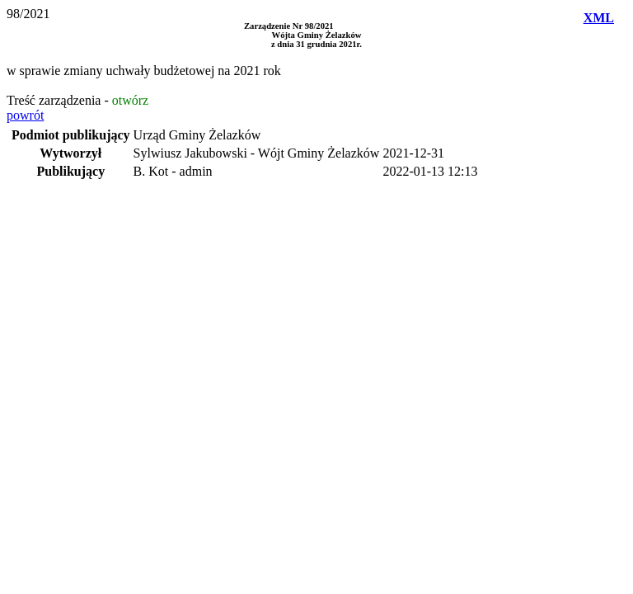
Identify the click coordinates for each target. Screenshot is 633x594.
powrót (25, 115)
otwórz (130, 100)
